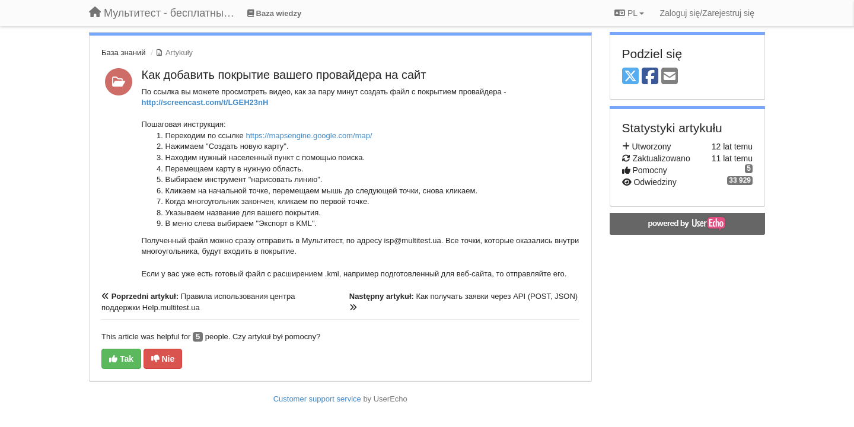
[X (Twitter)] (630, 76)
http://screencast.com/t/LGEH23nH (205, 102)
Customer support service (317, 398)
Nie (163, 359)
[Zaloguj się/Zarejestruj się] (707, 13)
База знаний (123, 52)
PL (629, 13)
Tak (121, 359)
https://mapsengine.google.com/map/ (309, 135)
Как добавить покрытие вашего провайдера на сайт (284, 74)
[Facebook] (650, 76)
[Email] (669, 76)
